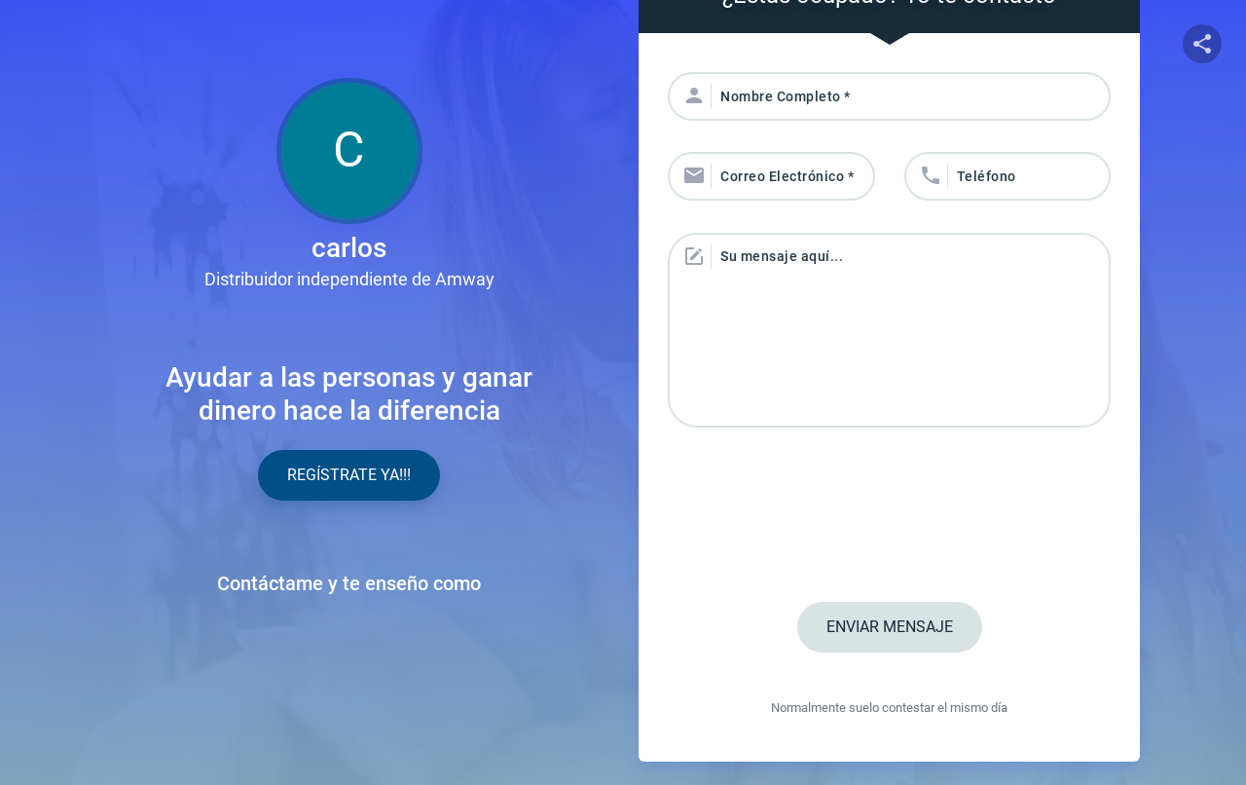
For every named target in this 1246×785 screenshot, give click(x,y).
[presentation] (890, 517)
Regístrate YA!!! (349, 475)
